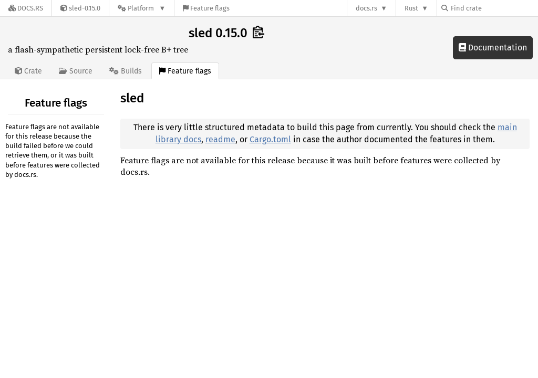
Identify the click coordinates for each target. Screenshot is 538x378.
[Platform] (141, 8)
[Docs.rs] (25, 8)
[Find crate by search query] (494, 8)
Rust (411, 8)
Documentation (493, 47)
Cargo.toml (270, 139)
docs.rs (366, 8)
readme (220, 139)
